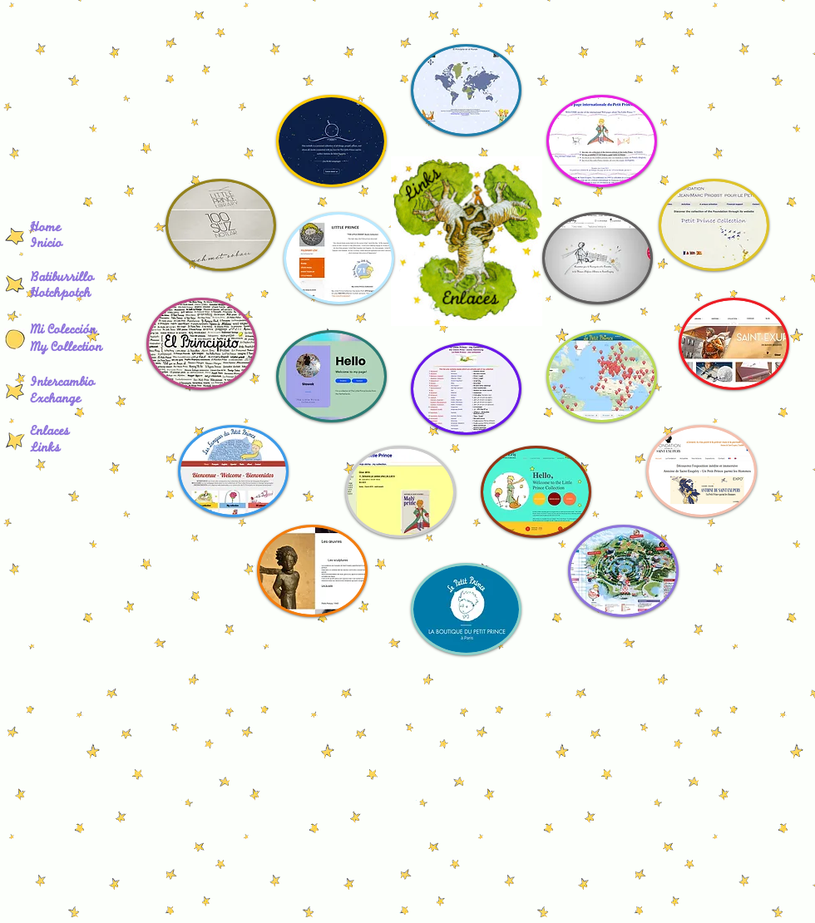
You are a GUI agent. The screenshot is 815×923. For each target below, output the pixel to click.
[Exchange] (60, 400)
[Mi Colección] (69, 331)
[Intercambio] (68, 384)
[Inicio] (62, 245)
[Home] (62, 229)
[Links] (47, 450)
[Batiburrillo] (84, 279)
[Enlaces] (53, 433)
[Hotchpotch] (84, 295)
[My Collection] (73, 349)
